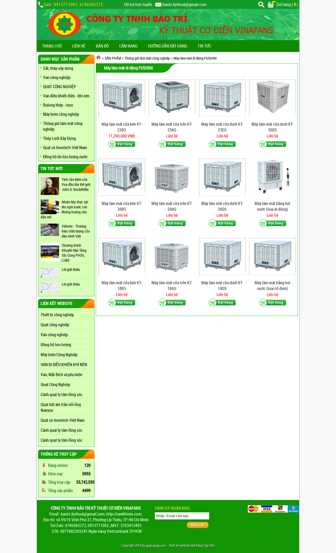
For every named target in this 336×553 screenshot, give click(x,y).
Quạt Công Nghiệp (55, 384)
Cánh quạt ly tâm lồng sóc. (62, 394)
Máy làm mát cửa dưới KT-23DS (222, 127)
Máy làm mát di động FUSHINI (195, 58)
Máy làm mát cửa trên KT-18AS (171, 285)
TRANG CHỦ (52, 46)
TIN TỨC (204, 46)
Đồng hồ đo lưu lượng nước (65, 157)
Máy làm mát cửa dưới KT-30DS (272, 127)
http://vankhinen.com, (124, 514)
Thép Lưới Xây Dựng (59, 138)
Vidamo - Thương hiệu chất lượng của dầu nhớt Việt (76, 231)
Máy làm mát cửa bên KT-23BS (122, 127)
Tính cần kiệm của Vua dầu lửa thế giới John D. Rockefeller (76, 184)
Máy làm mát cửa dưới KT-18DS (222, 285)
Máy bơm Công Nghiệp (59, 354)
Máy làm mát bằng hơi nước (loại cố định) (272, 285)
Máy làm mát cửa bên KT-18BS (122, 285)
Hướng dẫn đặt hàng (167, 46)
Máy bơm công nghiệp (61, 114)
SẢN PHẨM (113, 58)
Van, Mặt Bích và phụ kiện (61, 374)
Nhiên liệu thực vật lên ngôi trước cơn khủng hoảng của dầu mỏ (64, 209)
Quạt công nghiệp (55, 325)
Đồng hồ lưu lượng (56, 344)
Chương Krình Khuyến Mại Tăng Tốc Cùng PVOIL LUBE (74, 253)
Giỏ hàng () (282, 4)
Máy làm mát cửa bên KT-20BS (122, 206)
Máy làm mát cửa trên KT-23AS (171, 127)
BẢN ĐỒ (102, 46)
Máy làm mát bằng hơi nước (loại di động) (272, 206)
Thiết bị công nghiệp (57, 315)
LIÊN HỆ (78, 46)
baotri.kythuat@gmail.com (184, 4)
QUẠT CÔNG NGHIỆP (59, 86)
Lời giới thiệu (71, 269)
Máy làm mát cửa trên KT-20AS (171, 206)
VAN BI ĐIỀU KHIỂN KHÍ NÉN (64, 364)
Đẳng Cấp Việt (205, 545)
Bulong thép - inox (58, 105)
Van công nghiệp (56, 77)
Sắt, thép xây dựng (58, 68)
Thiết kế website (179, 545)
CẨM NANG (128, 46)
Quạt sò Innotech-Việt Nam (65, 147)
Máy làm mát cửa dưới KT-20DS (222, 206)
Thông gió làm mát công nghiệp (62, 126)
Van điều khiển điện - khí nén (66, 96)
